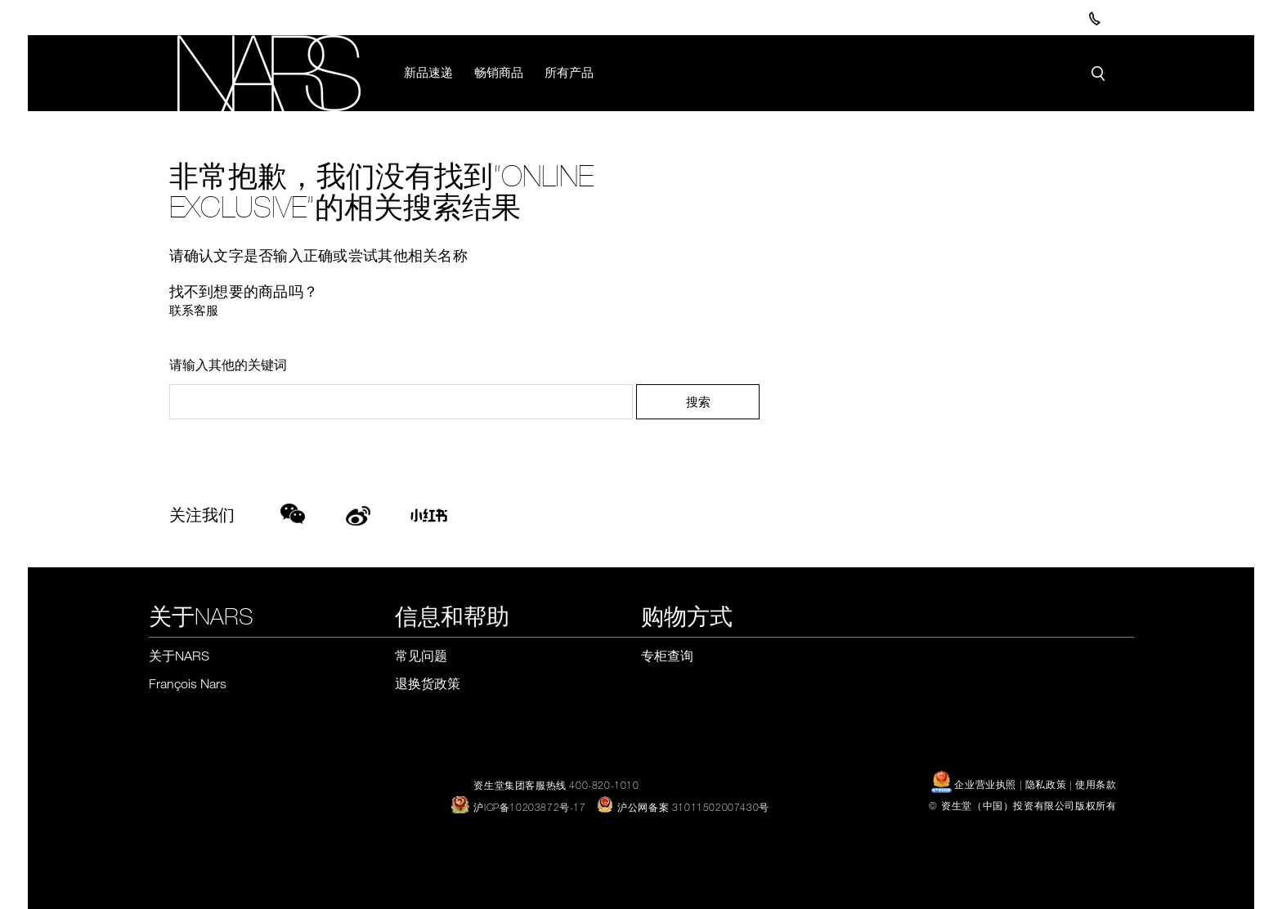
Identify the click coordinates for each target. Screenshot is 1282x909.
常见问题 (421, 655)
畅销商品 (498, 72)
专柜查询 (667, 655)
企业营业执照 (975, 783)
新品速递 (428, 72)
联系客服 (193, 309)
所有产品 (569, 72)
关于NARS (179, 655)
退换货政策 (427, 683)
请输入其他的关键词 (228, 364)
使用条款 (1095, 783)
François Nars (187, 683)
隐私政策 (1045, 783)
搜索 (698, 401)
